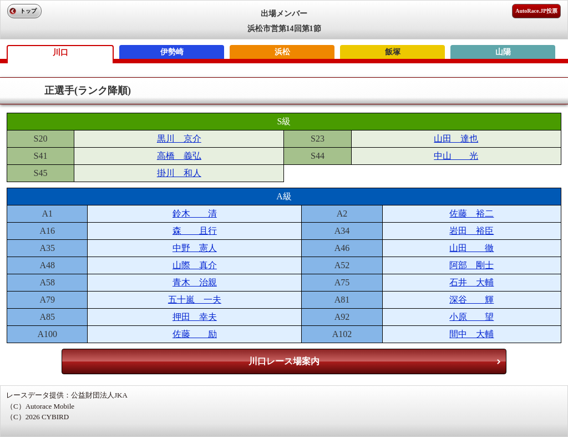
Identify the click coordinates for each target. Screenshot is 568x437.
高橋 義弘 (179, 155)
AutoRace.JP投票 (536, 11)
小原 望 (471, 317)
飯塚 (392, 52)
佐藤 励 (195, 334)
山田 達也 (456, 138)
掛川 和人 (179, 173)
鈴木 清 (195, 213)
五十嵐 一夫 (194, 299)
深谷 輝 (471, 299)
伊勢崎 (172, 52)
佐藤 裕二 (471, 213)
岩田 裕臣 (471, 230)
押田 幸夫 (195, 317)
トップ (28, 11)
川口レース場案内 (284, 361)
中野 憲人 (195, 248)
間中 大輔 (471, 334)
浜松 (282, 52)
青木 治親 (195, 282)
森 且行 (195, 230)
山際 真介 (195, 265)
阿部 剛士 (471, 265)
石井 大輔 (471, 282)
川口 (60, 52)
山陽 (503, 52)
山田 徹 (471, 248)
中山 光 (456, 155)
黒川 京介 (179, 138)
